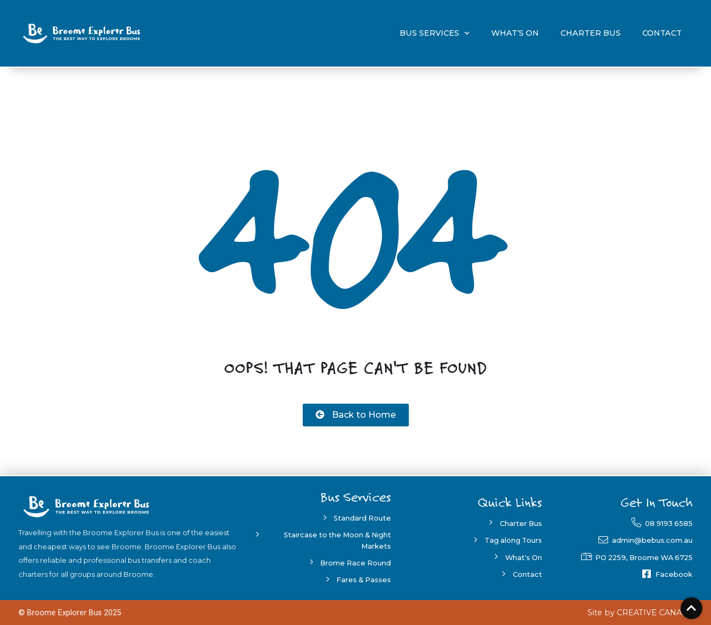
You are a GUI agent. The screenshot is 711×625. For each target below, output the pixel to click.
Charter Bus (590, 33)
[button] (356, 415)
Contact (662, 33)
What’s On (515, 33)
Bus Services (434, 33)
